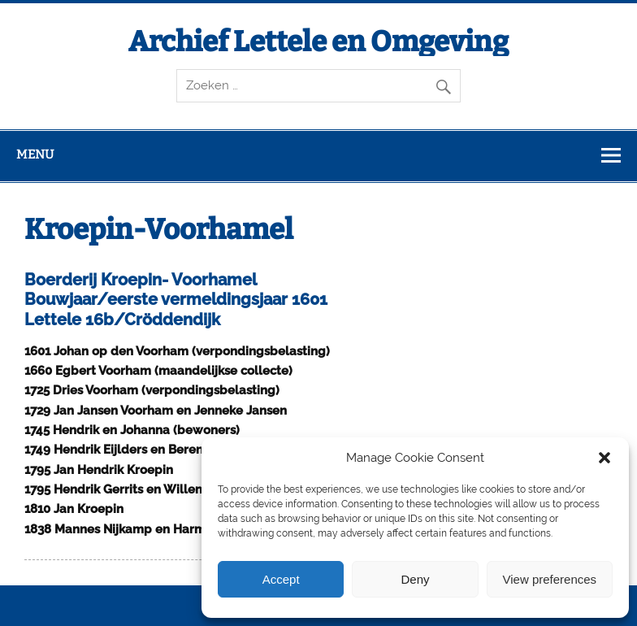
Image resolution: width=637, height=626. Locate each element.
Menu (35, 154)
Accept (281, 579)
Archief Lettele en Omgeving (318, 41)
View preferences (550, 579)
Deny (415, 579)
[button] (604, 458)
